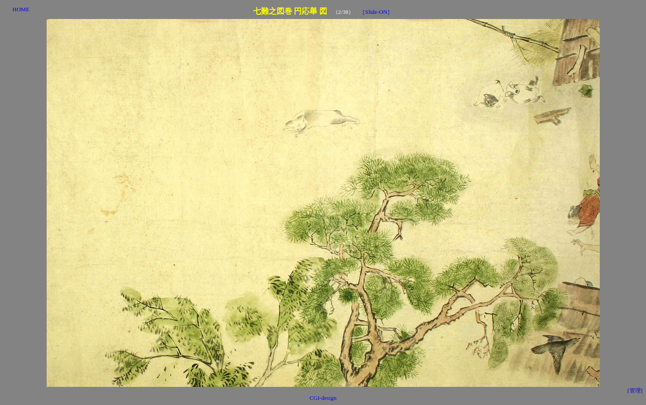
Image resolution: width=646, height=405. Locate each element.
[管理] (635, 390)
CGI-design (322, 398)
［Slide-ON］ (376, 12)
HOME (21, 9)
